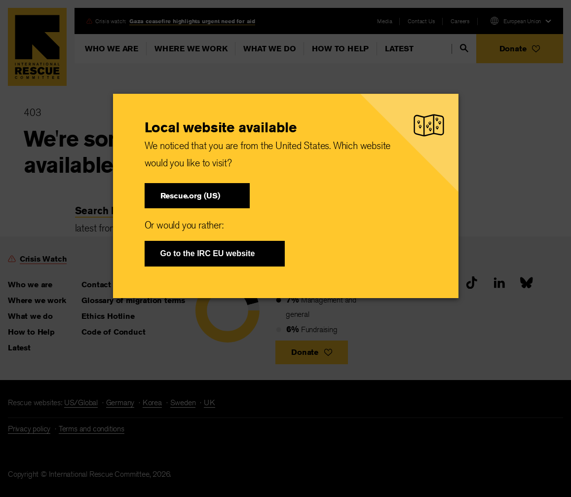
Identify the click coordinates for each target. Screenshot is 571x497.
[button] (197, 195)
